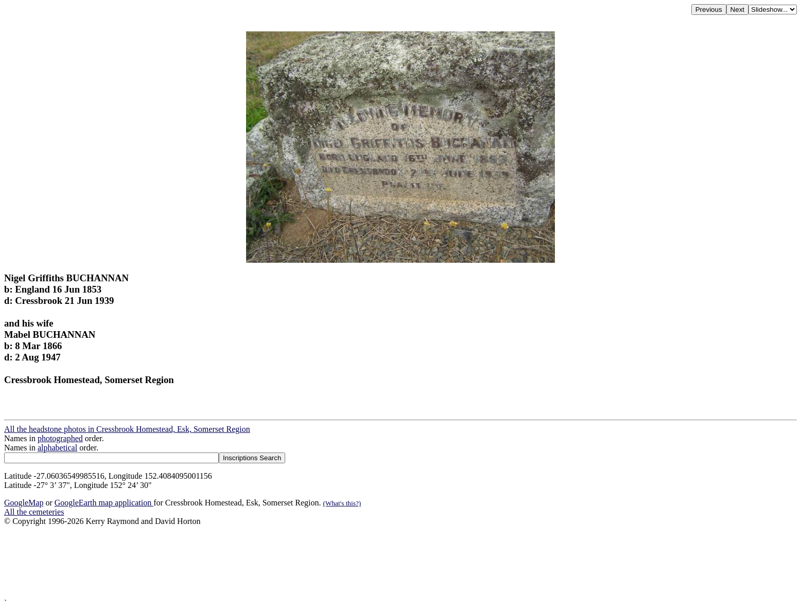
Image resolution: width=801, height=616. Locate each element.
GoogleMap (23, 502)
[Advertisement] (313, 562)
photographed (60, 438)
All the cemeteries (34, 512)
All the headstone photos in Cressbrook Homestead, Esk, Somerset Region (127, 429)
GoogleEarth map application (104, 502)
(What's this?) (342, 503)
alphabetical (57, 447)
